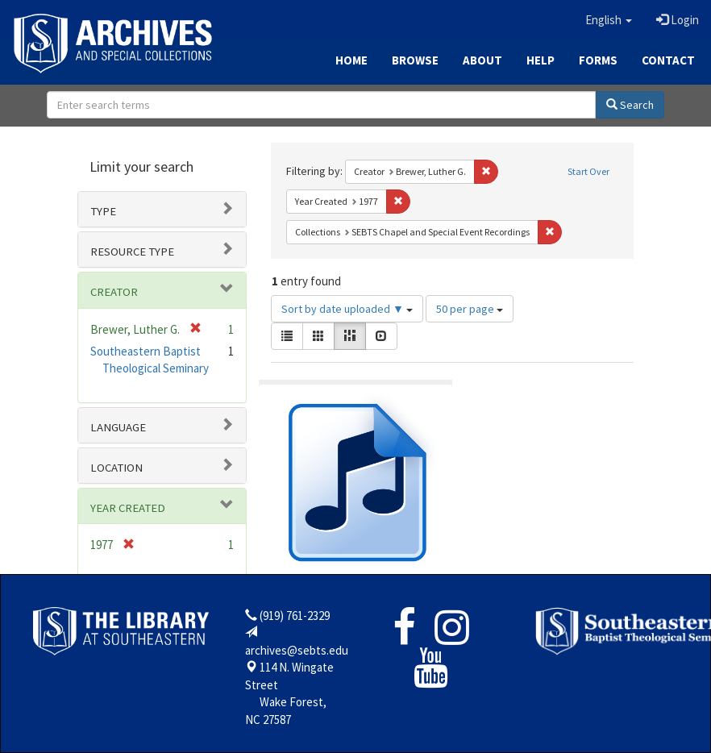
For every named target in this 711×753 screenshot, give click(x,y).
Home (351, 60)
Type (103, 211)
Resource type (132, 251)
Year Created (127, 508)
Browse (415, 60)
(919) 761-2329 (295, 615)
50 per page (469, 309)
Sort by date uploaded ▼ (347, 309)
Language (118, 427)
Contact (668, 60)
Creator (114, 292)
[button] (608, 20)
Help (540, 60)
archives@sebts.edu (296, 650)
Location (116, 467)
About (482, 60)
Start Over (588, 171)
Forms (598, 60)
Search (630, 105)
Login (677, 19)
